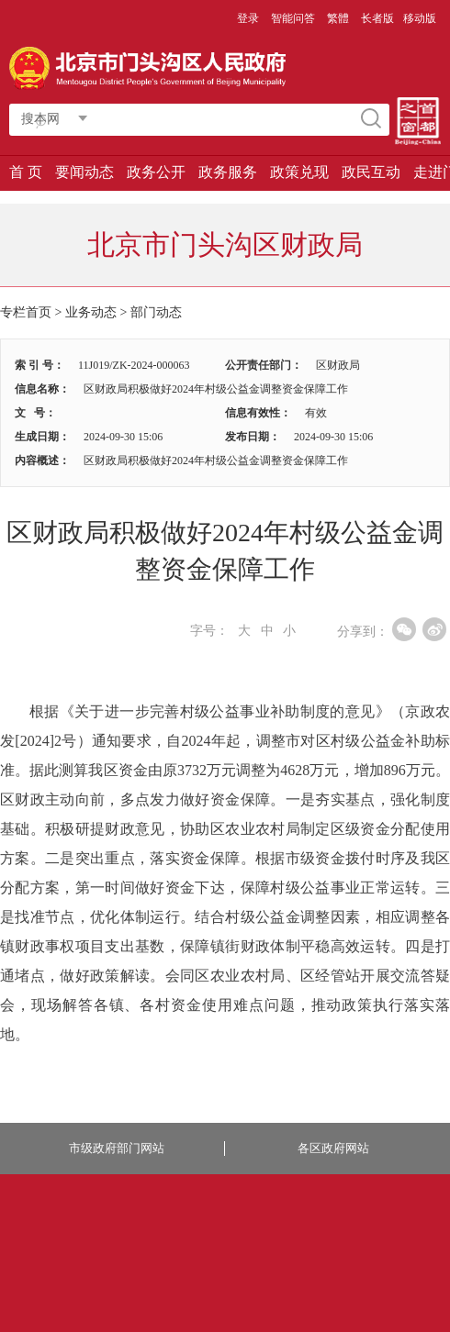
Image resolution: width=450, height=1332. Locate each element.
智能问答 (293, 18)
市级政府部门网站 (116, 1148)
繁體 (338, 18)
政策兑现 (299, 172)
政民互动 (371, 172)
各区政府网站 (333, 1148)
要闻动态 (84, 172)
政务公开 (156, 172)
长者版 (377, 18)
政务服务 (227, 172)
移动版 (419, 18)
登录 (248, 18)
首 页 (25, 172)
